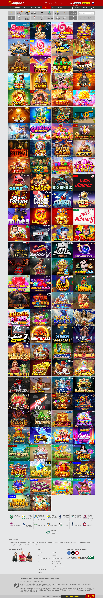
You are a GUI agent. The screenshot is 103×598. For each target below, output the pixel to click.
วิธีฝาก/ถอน (40, 564)
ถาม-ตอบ (54, 555)
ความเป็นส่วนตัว (42, 569)
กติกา (39, 555)
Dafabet (11, 13)
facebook (69, 553)
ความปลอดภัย (41, 566)
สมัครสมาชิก (86, 3)
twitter (73, 553)
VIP (86, 7)
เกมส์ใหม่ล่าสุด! (19, 18)
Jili (65, 13)
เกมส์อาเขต (46, 7)
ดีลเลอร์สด (37, 7)
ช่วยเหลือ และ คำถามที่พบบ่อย (58, 568)
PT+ (53, 7)
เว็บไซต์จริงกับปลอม (57, 558)
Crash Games (27, 18)
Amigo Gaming (20, 13)
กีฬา (11, 7)
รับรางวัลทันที (42, 18)
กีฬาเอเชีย (17, 7)
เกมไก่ (34, 17)
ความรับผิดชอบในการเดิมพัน (44, 560)
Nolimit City (57, 13)
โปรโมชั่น (76, 7)
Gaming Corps (27, 13)
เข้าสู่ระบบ (77, 3)
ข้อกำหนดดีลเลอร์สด (57, 564)
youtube (77, 553)
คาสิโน (24, 7)
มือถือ (93, 7)
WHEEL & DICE (57, 18)
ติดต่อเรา (54, 552)
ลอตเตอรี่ (60, 7)
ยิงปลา (65, 17)
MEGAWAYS (50, 18)
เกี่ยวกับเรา (40, 552)
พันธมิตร (40, 572)
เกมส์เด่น (11, 17)
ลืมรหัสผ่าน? (75, 5)
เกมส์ (30, 7)
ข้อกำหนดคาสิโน (56, 561)
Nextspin (42, 13)
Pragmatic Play (34, 13)
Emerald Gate (49, 13)
